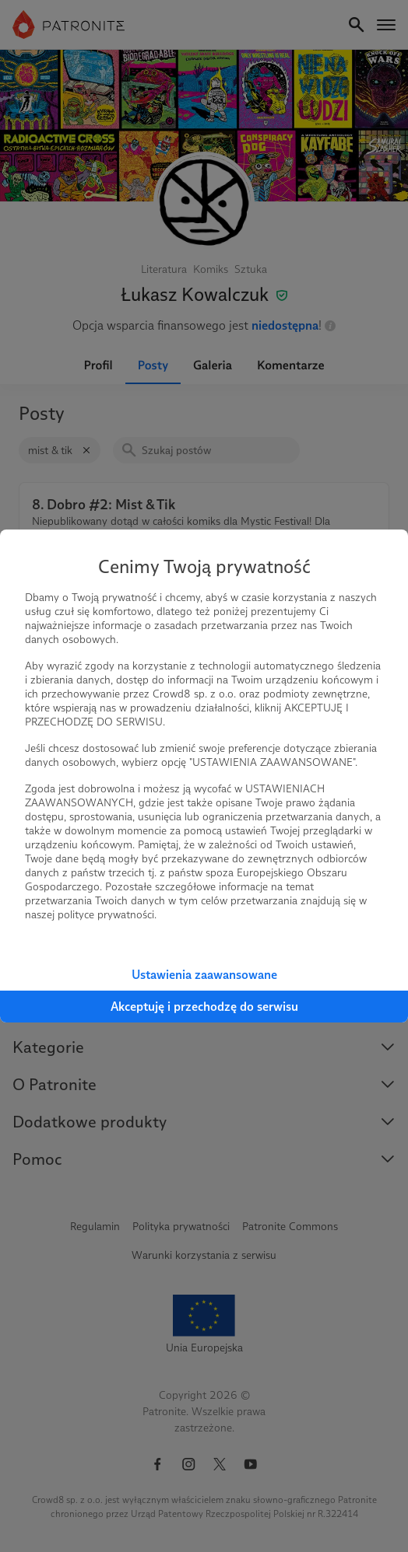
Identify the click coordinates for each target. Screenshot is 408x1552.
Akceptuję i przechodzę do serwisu (204, 1006)
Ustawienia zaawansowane (204, 975)
